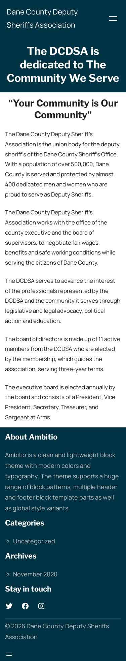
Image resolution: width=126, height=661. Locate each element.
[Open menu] (113, 18)
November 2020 (35, 574)
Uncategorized (34, 541)
